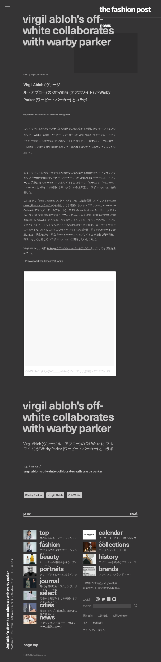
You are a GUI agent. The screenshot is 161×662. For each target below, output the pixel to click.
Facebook (108, 599)
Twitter (103, 599)
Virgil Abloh (55, 495)
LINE (114, 599)
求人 (85, 623)
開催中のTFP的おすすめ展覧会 (101, 587)
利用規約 (98, 623)
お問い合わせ (120, 615)
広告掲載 (103, 615)
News (105, 25)
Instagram (98, 599)
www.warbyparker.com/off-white (45, 261)
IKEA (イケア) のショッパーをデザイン (69, 248)
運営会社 (88, 615)
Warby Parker (33, 495)
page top (30, 644)
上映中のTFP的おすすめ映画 (100, 583)
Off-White (74, 495)
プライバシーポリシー (95, 630)
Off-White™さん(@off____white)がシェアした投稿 (58, 371)
